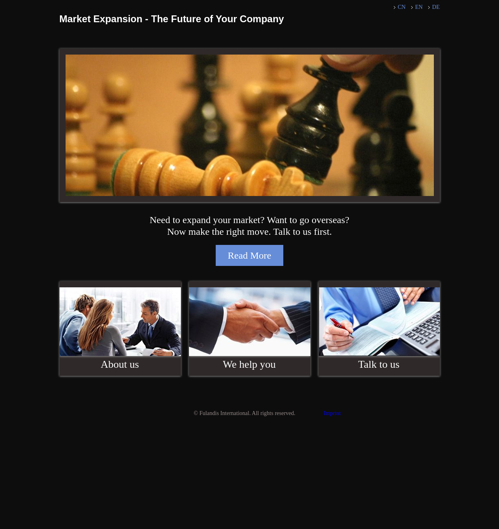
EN (419, 7)
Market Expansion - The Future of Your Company (171, 18)
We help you (249, 364)
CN (402, 7)
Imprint (332, 413)
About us (120, 364)
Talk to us (378, 364)
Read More (249, 255)
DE (436, 7)
